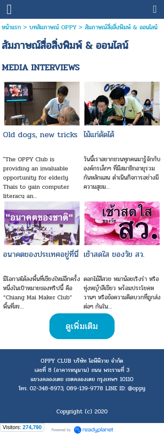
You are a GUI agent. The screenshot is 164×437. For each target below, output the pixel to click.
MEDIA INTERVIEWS (41, 67)
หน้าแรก (11, 27)
